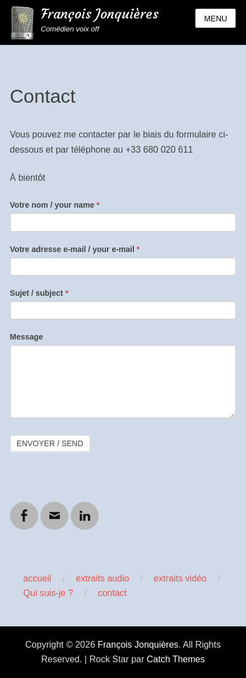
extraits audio (102, 578)
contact (112, 593)
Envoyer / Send (50, 443)
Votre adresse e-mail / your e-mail (75, 249)
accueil (38, 578)
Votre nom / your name (55, 204)
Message (26, 336)
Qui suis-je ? (48, 593)
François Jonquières (100, 14)
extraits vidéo (180, 578)
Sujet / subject (39, 292)
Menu (215, 18)
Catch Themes (176, 659)
